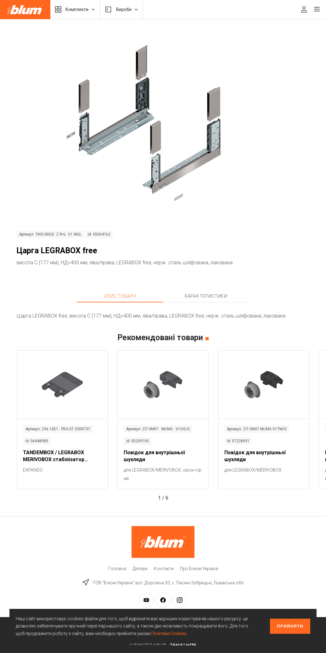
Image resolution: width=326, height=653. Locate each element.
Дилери (140, 568)
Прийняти (290, 626)
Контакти (164, 568)
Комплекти (75, 9)
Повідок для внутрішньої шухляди (154, 456)
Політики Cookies (168, 633)
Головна (117, 568)
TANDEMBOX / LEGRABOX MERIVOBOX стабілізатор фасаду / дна (53, 456)
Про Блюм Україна (199, 568)
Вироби (121, 9)
